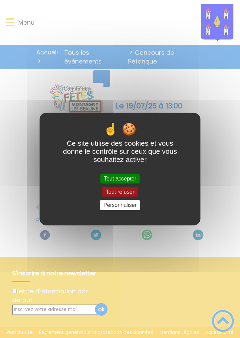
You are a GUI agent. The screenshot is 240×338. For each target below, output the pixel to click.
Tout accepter (120, 179)
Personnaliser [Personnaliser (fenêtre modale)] (120, 205)
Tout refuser (120, 192)
